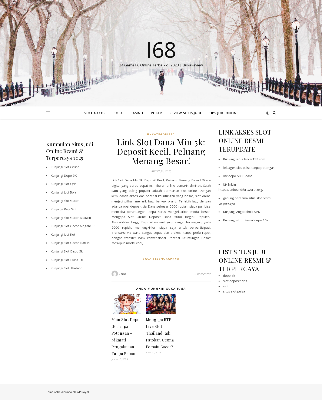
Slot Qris (70, 184)
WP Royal (83, 392)
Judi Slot (69, 234)
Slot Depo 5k (73, 251)
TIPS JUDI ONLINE (223, 113)
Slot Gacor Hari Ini (77, 243)
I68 (161, 49)
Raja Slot (70, 209)
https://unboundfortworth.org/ (241, 189)
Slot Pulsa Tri (73, 260)
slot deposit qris (235, 281)
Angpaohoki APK (248, 211)
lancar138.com (254, 159)
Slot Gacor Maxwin (77, 217)
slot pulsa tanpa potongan (255, 167)
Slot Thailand (73, 268)
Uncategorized (161, 134)
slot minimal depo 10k (252, 220)
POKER (156, 113)
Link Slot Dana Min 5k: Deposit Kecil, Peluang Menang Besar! (161, 151)
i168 (122, 274)
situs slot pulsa (234, 291)
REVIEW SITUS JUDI (185, 113)
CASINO (136, 113)
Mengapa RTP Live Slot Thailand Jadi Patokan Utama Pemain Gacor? (160, 333)
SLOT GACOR (95, 113)
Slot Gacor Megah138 (80, 226)
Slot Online (71, 167)
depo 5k (229, 275)
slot (226, 286)
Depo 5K (70, 175)
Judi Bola (70, 192)
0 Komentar (203, 274)
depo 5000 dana (240, 176)
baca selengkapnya (161, 259)
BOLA (118, 113)
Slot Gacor (71, 200)
